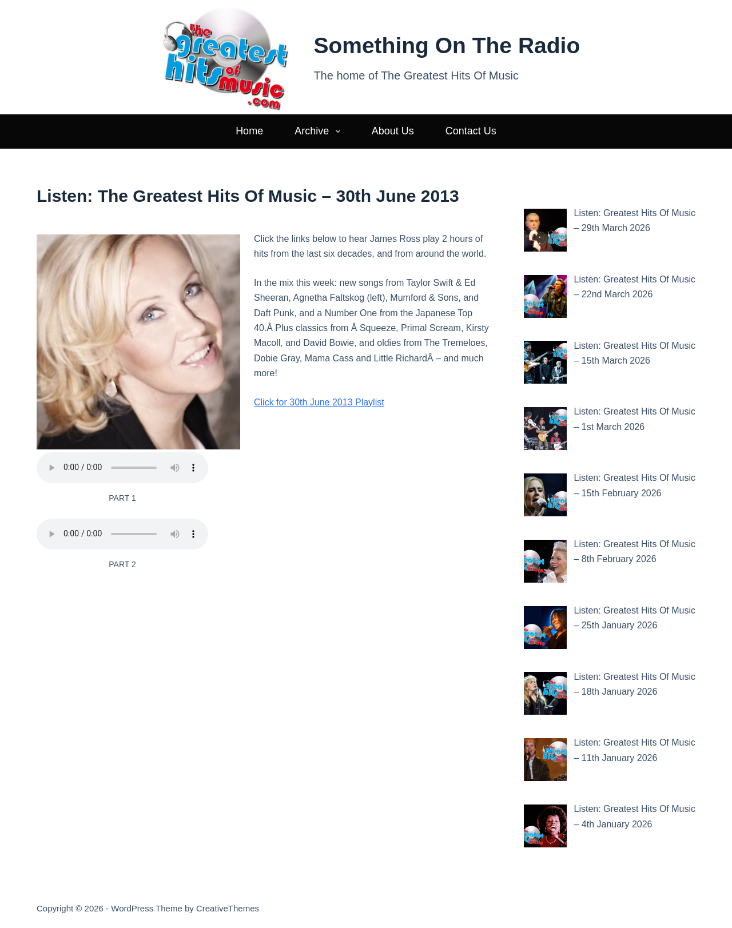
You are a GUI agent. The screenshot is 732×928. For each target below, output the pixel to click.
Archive (320, 131)
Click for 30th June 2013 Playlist (319, 402)
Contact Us (470, 131)
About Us (393, 131)
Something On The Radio (446, 45)
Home (249, 131)
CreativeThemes (227, 908)
